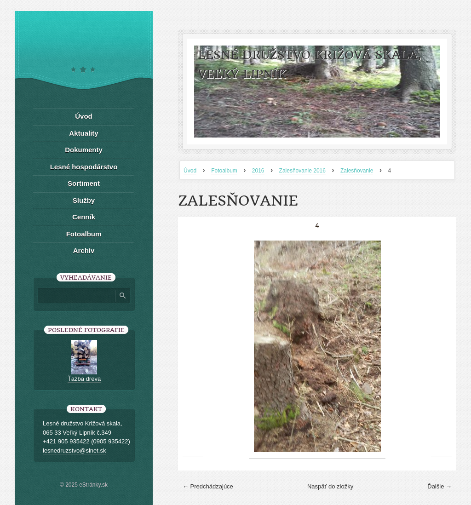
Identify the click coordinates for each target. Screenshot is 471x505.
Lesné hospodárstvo (84, 167)
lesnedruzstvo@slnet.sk (74, 450)
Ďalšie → (439, 486)
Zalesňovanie (356, 170)
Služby (84, 200)
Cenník (83, 217)
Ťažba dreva (84, 378)
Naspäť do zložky (330, 486)
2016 (258, 170)
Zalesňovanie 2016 (302, 170)
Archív (84, 250)
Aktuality (83, 133)
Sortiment (84, 183)
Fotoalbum (224, 170)
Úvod (190, 170)
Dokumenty (84, 150)
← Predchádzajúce (208, 486)
